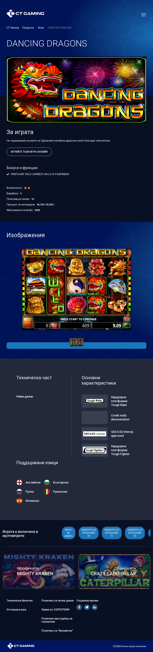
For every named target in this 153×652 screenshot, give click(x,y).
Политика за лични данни (57, 600)
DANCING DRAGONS (60, 27)
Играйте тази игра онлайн (29, 151)
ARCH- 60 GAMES (68, 533)
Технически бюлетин (20, 600)
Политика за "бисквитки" (57, 630)
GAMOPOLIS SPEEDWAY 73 (134, 533)
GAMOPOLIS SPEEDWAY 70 (88, 533)
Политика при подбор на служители (56, 620)
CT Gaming (13, 27)
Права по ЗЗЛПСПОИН (55, 609)
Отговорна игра (16, 609)
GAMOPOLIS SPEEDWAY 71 (111, 533)
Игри (41, 27)
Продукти (28, 27)
